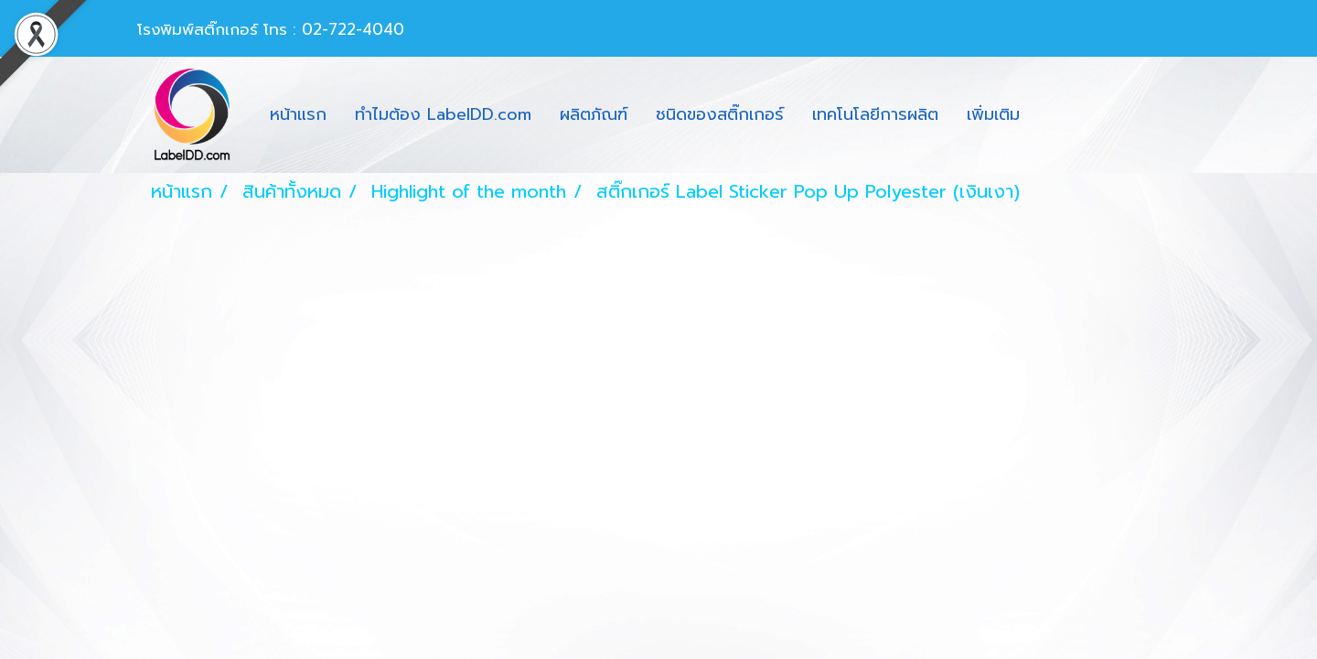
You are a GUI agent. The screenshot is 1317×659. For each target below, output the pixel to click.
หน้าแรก (298, 114)
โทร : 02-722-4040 (333, 29)
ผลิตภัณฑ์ (593, 114)
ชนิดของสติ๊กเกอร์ (720, 114)
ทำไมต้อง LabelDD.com (443, 114)
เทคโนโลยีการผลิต (875, 114)
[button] (1050, 115)
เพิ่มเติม (993, 114)
